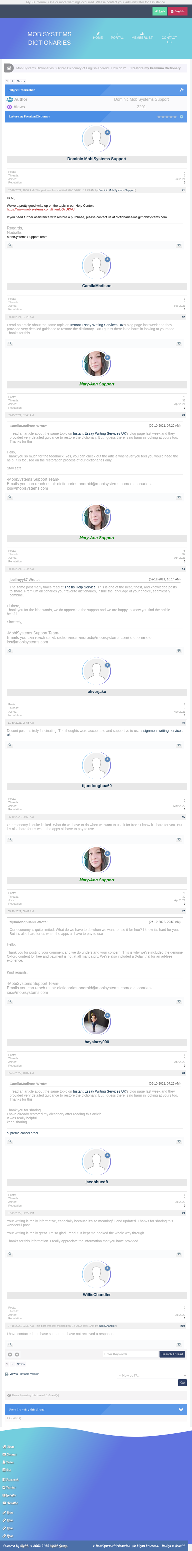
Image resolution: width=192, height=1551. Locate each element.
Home (98, 35)
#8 (183, 1073)
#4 (183, 568)
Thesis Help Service (80, 587)
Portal (117, 35)
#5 (183, 722)
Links (7, 1512)
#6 (183, 816)
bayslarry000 (96, 1042)
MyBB (24, 1546)
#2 (183, 316)
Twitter (9, 1487)
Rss (6, 1470)
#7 (183, 911)
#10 (182, 1325)
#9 (183, 1213)
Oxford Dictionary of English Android (82, 68)
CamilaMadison (97, 286)
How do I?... (119, 68)
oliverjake (97, 691)
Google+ (9, 1495)
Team (8, 1462)
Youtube (10, 1503)
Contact (9, 1454)
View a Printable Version (24, 1373)
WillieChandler (97, 1295)
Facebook (10, 1480)
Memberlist (142, 35)
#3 (183, 415)
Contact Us (169, 38)
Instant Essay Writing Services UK (96, 325)
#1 (183, 190)
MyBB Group (58, 1546)
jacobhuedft (97, 1182)
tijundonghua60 (97, 786)
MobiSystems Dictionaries (35, 68)
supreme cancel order (22, 1133)
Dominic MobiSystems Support (96, 159)
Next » (21, 81)
